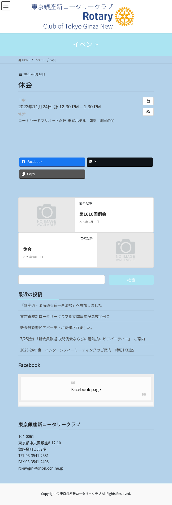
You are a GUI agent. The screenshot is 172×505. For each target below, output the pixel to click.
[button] (148, 111)
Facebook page (86, 389)
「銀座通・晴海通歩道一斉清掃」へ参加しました (61, 305)
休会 (27, 249)
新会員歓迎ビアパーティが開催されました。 (57, 327)
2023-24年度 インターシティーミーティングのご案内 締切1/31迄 (77, 350)
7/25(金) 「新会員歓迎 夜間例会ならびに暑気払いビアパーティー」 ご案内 (82, 338)
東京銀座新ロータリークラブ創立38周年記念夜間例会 (65, 316)
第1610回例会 (92, 214)
